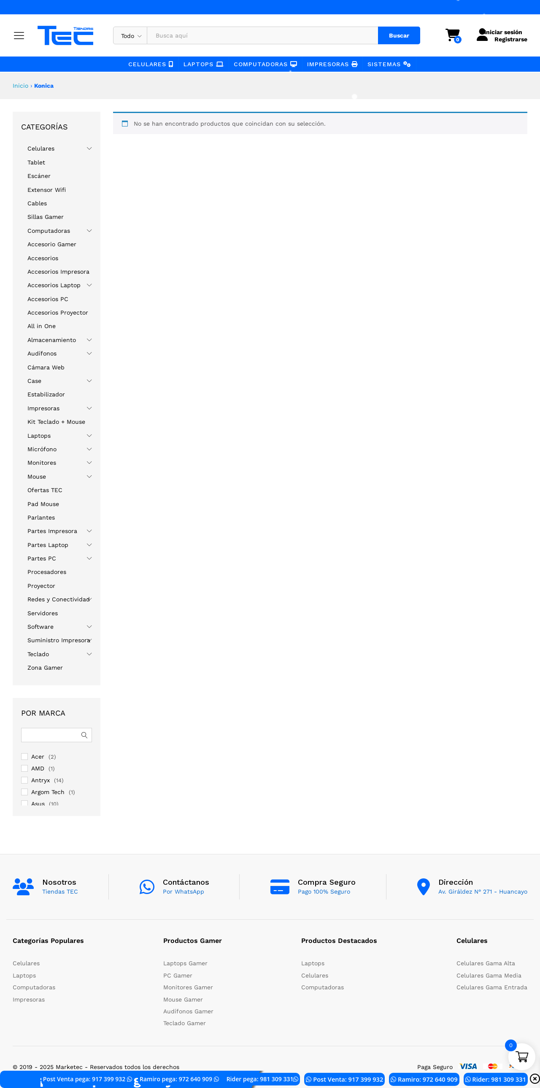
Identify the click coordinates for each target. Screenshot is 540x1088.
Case (34, 380)
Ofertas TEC (44, 490)
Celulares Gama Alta (485, 963)
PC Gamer (177, 975)
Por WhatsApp (183, 891)
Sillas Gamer (45, 216)
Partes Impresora (52, 531)
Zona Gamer (45, 667)
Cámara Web (46, 367)
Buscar (394, 35)
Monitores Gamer (188, 987)
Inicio (20, 85)
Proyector (41, 585)
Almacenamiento (51, 340)
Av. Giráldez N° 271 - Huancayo (482, 891)
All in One (41, 326)
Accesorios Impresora (58, 271)
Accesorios (42, 258)
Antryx (40, 780)
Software (40, 626)
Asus (38, 803)
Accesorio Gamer (51, 244)
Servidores (42, 613)
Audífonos (42, 353)
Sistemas (389, 64)
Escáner (39, 175)
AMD (37, 768)
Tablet (36, 162)
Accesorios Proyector (57, 312)
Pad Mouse (43, 504)
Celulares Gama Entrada (491, 987)
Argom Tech (48, 792)
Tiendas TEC (60, 891)
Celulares (151, 64)
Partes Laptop (47, 544)
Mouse (36, 476)
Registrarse (505, 38)
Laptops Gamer (185, 963)
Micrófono (42, 449)
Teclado (38, 654)
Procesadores (46, 571)
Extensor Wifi (46, 189)
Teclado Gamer (184, 1023)
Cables (37, 203)
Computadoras (265, 64)
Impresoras (332, 64)
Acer (37, 756)
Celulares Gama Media (488, 975)
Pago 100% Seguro (324, 891)
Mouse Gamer (183, 999)
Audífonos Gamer (188, 1011)
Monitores (41, 462)
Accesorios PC (47, 299)
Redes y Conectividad (58, 599)
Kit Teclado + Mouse (56, 421)
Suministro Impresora (58, 640)
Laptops (204, 64)
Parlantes (41, 517)
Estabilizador (46, 394)
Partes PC (41, 558)
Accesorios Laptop (54, 285)
